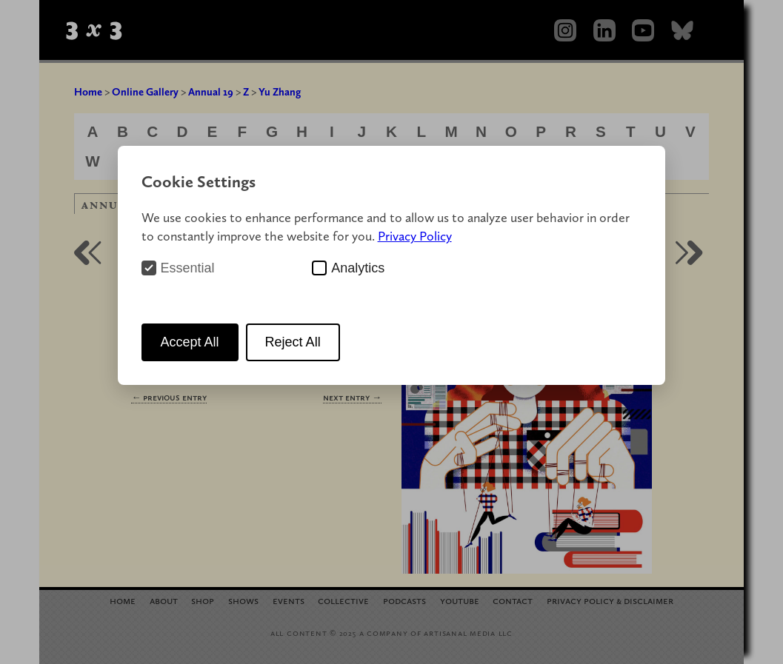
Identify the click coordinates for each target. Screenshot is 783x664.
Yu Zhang (280, 91)
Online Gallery (145, 91)
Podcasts (404, 600)
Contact (513, 600)
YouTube (459, 600)
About (164, 600)
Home (88, 91)
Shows (243, 600)
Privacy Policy (415, 236)
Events (288, 600)
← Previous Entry (169, 397)
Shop (202, 600)
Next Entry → (352, 397)
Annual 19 (210, 91)
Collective (343, 600)
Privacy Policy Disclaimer (610, 600)
